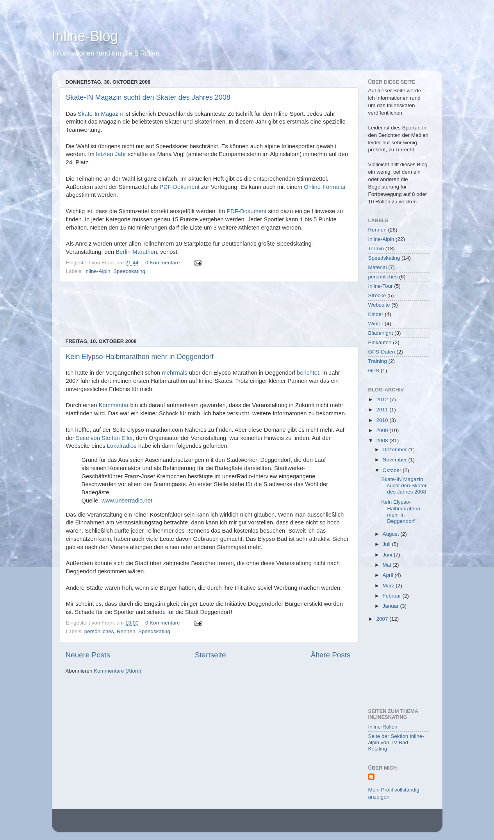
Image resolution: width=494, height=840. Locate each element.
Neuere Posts (88, 655)
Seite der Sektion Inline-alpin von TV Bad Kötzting (396, 742)
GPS (374, 370)
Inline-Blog (85, 36)
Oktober (393, 470)
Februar (393, 596)
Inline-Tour (380, 286)
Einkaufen (380, 342)
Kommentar (114, 405)
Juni (388, 555)
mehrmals (174, 373)
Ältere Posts (331, 655)
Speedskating (129, 271)
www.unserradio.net (127, 500)
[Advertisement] (208, 310)
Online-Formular (325, 187)
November (395, 460)
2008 (382, 440)
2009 (382, 430)
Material (377, 267)
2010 (382, 420)
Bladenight (380, 333)
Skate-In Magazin (100, 114)
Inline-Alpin (97, 271)
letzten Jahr (111, 154)
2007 (382, 619)
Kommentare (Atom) (117, 671)
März (389, 586)
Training (377, 361)
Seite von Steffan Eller (104, 438)
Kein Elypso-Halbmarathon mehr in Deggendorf (140, 357)
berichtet (308, 373)
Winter (375, 324)
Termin (376, 248)
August (392, 534)
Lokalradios (122, 446)
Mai (388, 565)
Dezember (395, 449)
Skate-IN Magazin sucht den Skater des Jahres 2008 (148, 97)
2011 (382, 410)
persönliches (99, 631)
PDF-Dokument (180, 187)
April (389, 575)
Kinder (375, 314)
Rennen (126, 631)
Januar (391, 606)
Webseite (379, 305)
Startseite (210, 655)
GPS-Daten (381, 352)
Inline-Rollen (383, 727)
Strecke (377, 295)
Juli (387, 544)
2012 (382, 399)
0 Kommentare (162, 263)
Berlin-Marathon (136, 252)
